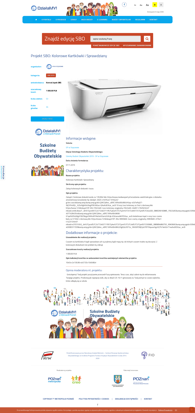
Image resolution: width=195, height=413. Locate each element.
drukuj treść (47, 119)
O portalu (46, 19)
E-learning (102, 19)
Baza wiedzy (87, 19)
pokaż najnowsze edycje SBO (106, 45)
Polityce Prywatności (165, 410)
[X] (176, 410)
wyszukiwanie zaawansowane (137, 45)
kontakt (148, 398)
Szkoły (74, 19)
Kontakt (153, 19)
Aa (135, 5)
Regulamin (140, 19)
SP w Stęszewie (72, 147)
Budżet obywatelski (121, 19)
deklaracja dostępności (126, 398)
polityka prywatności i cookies (94, 398)
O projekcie (61, 19)
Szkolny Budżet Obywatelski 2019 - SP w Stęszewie (87, 156)
